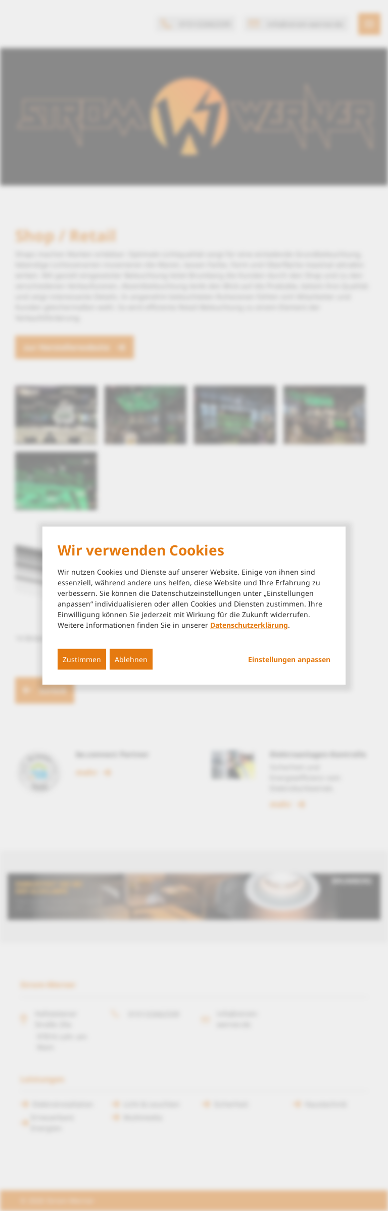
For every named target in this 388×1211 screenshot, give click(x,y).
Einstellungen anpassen (289, 659)
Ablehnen (131, 659)
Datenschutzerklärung (249, 624)
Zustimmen (82, 659)
